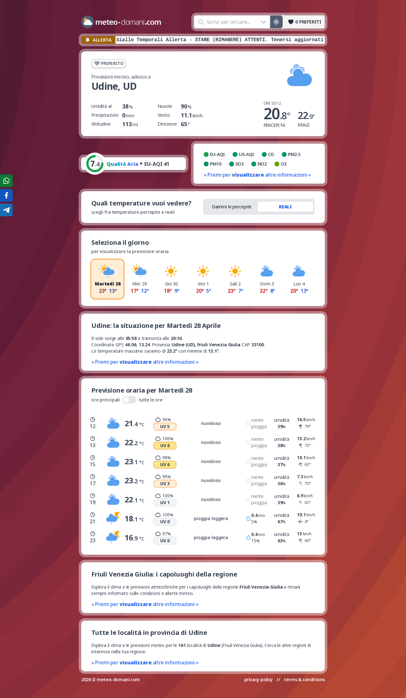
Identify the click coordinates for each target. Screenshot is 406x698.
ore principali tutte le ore (126, 400)
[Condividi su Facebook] (6, 195)
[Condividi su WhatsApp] (6, 180)
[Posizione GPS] (276, 22)
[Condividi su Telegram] (6, 210)
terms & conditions (304, 679)
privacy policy (258, 679)
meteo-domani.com (118, 679)
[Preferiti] (304, 22)
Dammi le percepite (232, 207)
